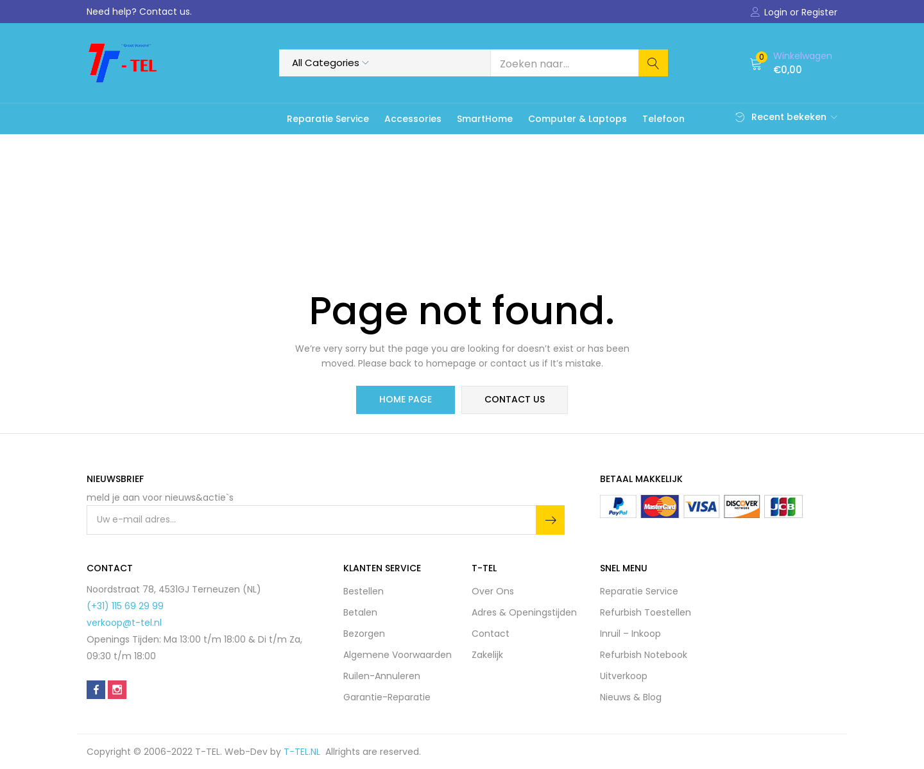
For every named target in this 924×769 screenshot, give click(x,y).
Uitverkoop (623, 676)
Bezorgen (364, 633)
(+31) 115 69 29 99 (125, 606)
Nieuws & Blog (631, 697)
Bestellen (363, 591)
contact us (514, 399)
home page (405, 399)
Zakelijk (487, 654)
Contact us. (165, 11)
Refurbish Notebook (643, 654)
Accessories (412, 118)
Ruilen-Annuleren (381, 676)
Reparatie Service (328, 118)
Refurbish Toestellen (645, 612)
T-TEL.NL (304, 751)
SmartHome (485, 118)
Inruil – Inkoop (630, 633)
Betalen (360, 612)
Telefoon (663, 118)
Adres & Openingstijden (524, 612)
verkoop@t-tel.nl (124, 622)
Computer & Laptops (577, 118)
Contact (490, 633)
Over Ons (493, 591)
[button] (790, 63)
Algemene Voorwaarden (397, 654)
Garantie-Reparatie (387, 697)
